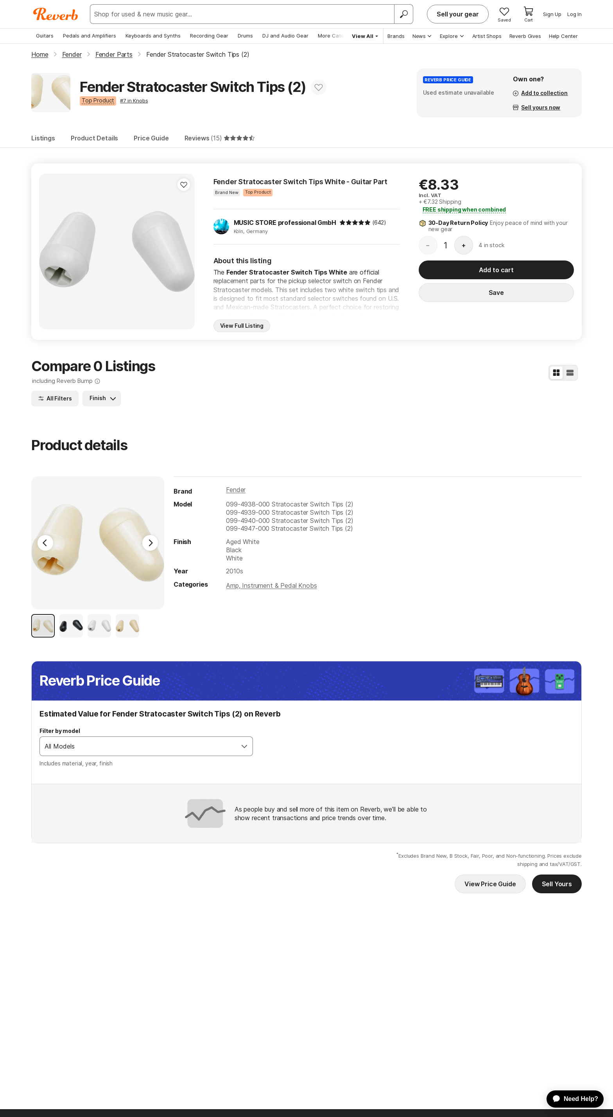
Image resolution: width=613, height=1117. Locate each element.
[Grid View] (556, 372)
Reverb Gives (525, 36)
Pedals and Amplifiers (89, 35)
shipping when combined (464, 209)
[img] (355, 222)
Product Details (94, 138)
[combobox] (138, 746)
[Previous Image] (45, 543)
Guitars (45, 35)
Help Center (563, 36)
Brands (396, 36)
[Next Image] (150, 543)
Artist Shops (487, 36)
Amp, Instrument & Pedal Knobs (271, 585)
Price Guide (151, 138)
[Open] (244, 746)
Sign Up (552, 14)
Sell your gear (458, 14)
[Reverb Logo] (55, 14)
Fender (236, 490)
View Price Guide (490, 884)
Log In (574, 14)
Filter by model (59, 730)
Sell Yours (557, 884)
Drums (245, 35)
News (422, 36)
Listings (43, 138)
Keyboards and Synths (153, 35)
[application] (571, 1099)
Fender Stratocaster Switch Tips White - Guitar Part (300, 182)
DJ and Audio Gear (285, 35)
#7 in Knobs (134, 100)
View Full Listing (242, 325)
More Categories (338, 35)
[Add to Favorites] (318, 87)
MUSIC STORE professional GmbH (285, 222)
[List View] (570, 372)
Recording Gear (209, 35)
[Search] (403, 14)
